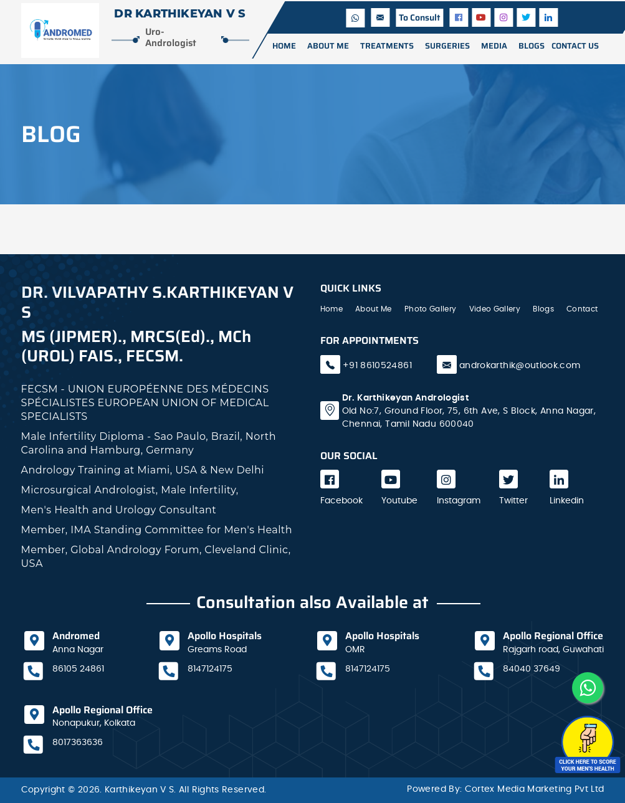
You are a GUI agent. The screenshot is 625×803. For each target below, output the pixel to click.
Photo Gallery (430, 309)
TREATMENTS (387, 45)
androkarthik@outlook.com (520, 365)
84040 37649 (531, 669)
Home (284, 45)
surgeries (447, 45)
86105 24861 (78, 669)
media (494, 45)
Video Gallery (495, 309)
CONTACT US (575, 45)
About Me (373, 309)
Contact (582, 309)
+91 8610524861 (376, 365)
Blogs (543, 309)
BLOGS (531, 45)
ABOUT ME (328, 45)
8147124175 (210, 669)
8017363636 (77, 742)
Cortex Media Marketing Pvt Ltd (534, 789)
